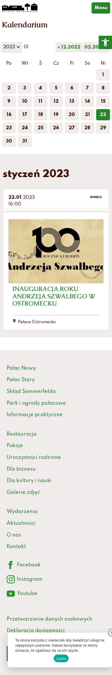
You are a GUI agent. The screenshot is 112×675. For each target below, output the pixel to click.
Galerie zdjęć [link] (23, 492)
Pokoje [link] (15, 445)
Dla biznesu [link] (21, 469)
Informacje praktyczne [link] (35, 414)
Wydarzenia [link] (22, 511)
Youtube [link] (22, 593)
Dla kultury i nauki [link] (29, 480)
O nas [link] (14, 535)
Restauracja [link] (22, 434)
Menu (102, 7)
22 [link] (103, 114)
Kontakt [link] (16, 546)
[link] (105, 42)
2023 (12, 48)
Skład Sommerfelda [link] (31, 391)
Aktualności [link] (21, 523)
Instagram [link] (24, 579)
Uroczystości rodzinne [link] (34, 457)
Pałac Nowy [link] (21, 368)
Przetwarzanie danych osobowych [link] (49, 619)
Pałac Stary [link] (21, 379)
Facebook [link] (24, 565)
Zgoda (61, 658)
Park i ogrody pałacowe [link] (36, 403)
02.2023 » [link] (96, 47)
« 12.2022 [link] (69, 47)
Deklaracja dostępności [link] (36, 630)
